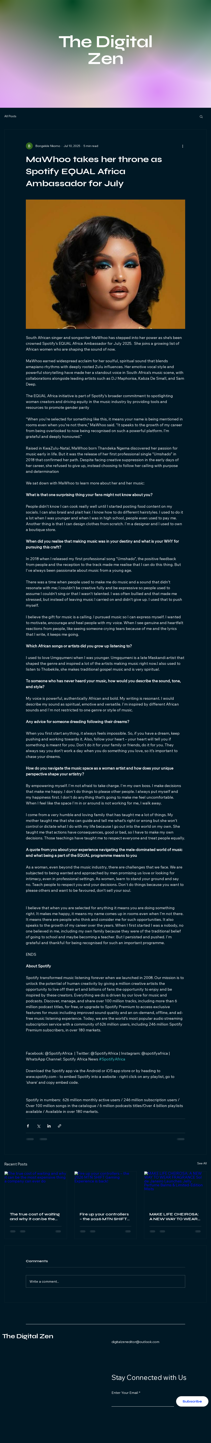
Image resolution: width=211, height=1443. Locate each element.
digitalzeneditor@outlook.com (135, 1342)
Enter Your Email (125, 1392)
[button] (201, 116)
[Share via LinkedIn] (49, 1126)
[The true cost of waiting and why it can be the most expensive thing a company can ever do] (36, 1188)
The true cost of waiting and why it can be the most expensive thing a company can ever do (35, 1216)
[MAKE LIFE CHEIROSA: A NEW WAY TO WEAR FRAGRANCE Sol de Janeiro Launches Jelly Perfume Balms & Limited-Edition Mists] (175, 1188)
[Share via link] (59, 1126)
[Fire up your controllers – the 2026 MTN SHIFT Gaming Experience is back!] (105, 1188)
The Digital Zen (27, 1336)
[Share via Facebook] (28, 1126)
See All (202, 1163)
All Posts (10, 116)
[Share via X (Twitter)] (38, 1126)
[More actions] (182, 145)
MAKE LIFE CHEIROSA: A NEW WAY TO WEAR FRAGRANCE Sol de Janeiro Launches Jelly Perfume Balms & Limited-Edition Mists (174, 1216)
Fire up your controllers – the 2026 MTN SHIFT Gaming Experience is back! (104, 1216)
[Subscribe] (192, 1401)
